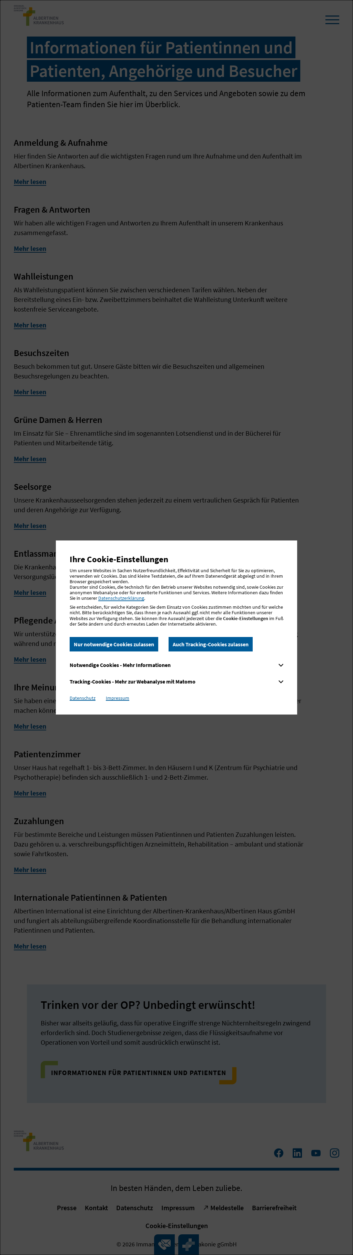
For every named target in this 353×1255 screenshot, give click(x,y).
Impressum (117, 698)
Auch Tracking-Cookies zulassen (211, 644)
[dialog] (176, 627)
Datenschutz (82, 698)
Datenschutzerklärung (121, 598)
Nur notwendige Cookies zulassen (114, 644)
